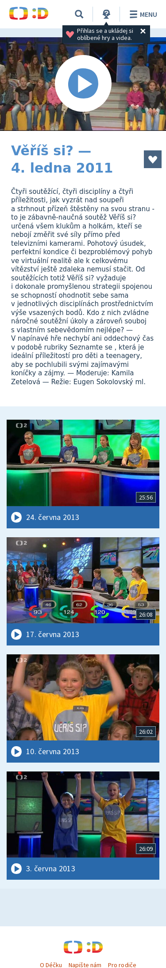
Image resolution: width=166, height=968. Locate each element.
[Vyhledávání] (79, 14)
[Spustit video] (83, 84)
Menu (142, 14)
